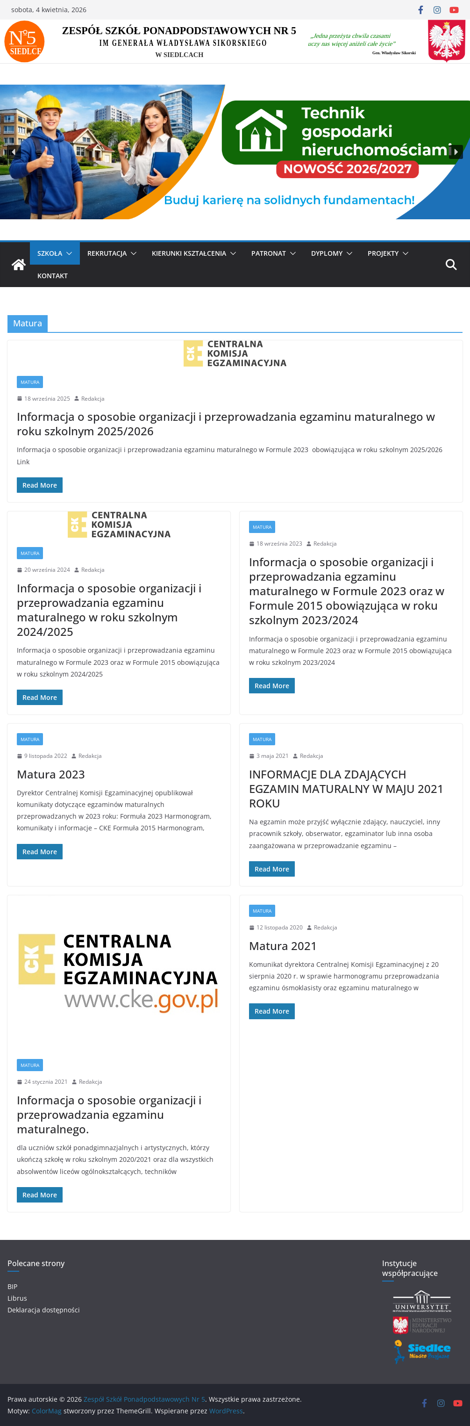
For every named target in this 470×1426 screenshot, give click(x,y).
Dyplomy (326, 253)
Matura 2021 (283, 945)
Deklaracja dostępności (43, 1309)
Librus (17, 1298)
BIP (12, 1286)
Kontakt (52, 275)
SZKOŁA (49, 253)
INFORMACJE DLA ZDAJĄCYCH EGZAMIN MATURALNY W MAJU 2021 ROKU (346, 788)
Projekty (383, 253)
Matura (30, 382)
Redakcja (93, 399)
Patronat (268, 253)
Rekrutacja (107, 253)
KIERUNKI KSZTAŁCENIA (189, 253)
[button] (14, 152)
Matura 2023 (51, 774)
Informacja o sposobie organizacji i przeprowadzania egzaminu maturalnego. (109, 1114)
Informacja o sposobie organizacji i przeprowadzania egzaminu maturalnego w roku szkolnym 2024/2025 (109, 610)
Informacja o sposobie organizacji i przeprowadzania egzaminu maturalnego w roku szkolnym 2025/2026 (226, 424)
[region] (235, 152)
